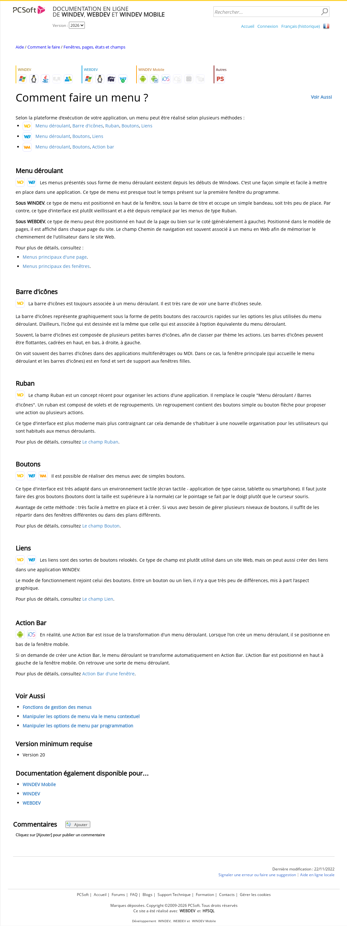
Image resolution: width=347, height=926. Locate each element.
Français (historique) (300, 26)
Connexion (267, 26)
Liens (146, 126)
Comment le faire (43, 47)
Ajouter (76, 824)
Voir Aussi (321, 97)
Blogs (147, 894)
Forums (118, 894)
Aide (20, 47)
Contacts (227, 894)
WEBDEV (32, 803)
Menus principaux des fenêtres (56, 266)
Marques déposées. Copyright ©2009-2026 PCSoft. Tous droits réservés (174, 905)
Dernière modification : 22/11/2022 (303, 869)
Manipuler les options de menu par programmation (78, 726)
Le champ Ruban (100, 442)
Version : (61, 25)
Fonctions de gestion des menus (57, 707)
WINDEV (31, 794)
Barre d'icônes (87, 126)
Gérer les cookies (255, 894)
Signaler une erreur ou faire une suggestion (257, 874)
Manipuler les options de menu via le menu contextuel (81, 716)
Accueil (247, 26)
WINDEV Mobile (39, 784)
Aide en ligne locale (317, 874)
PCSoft (83, 894)
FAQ (133, 894)
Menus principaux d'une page (55, 257)
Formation (205, 894)
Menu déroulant (52, 126)
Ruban (112, 126)
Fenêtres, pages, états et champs (94, 47)
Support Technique (174, 894)
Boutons (130, 126)
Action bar (103, 147)
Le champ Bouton (101, 526)
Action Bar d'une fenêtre (108, 674)
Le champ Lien (97, 599)
